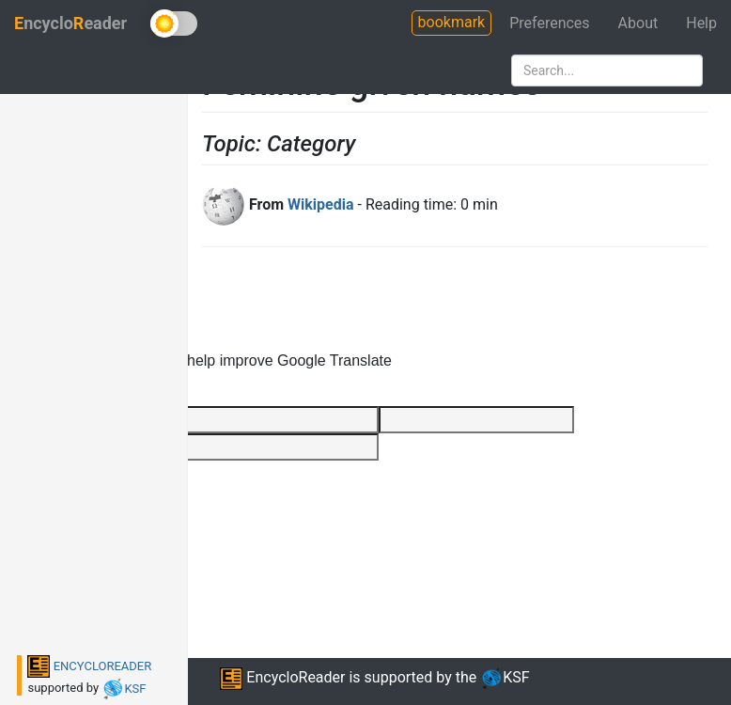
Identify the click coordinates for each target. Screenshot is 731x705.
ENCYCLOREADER (89, 666)
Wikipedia (320, 204)
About (638, 23)
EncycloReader (282, 677)
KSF (123, 689)
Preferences (549, 23)
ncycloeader (70, 23)
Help (701, 23)
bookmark (452, 22)
